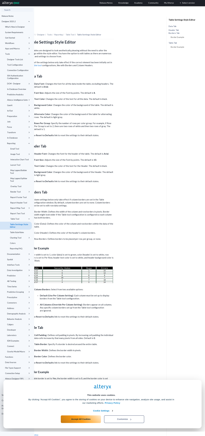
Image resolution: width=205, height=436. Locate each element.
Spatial (18, 259)
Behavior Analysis (18, 319)
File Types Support (17, 368)
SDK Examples (18, 341)
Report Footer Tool (18, 197)
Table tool (71, 57)
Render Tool (20, 192)
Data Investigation (18, 270)
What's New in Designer (15, 27)
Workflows (17, 43)
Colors (13, 243)
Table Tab (173, 43)
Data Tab (172, 26)
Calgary (18, 324)
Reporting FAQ (16, 248)
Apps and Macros (17, 48)
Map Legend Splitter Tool (18, 179)
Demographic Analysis (18, 314)
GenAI (18, 105)
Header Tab (174, 30)
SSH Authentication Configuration (15, 77)
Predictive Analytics (15, 94)
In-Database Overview (16, 89)
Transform (18, 132)
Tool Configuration (15, 65)
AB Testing (18, 281)
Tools (17, 54)
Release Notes (8, 16)
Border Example (177, 37)
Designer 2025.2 (16, 21)
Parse (18, 127)
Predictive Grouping (18, 292)
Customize (124, 423)
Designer (75, 27)
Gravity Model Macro (18, 351)
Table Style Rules (17, 232)
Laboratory (18, 335)
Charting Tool (20, 238)
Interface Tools (18, 265)
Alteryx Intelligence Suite (18, 100)
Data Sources (17, 362)
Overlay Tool (15, 186)
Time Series (18, 286)
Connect (18, 346)
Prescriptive (18, 297)
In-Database (18, 138)
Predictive (18, 275)
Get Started (17, 38)
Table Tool (20, 219)
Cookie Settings (101, 415)
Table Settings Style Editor (19, 225)
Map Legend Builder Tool (18, 171)
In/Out (18, 111)
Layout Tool (15, 165)
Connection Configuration (17, 70)
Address (18, 308)
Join (18, 121)
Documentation (18, 254)
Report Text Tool (17, 213)
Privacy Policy (112, 407)
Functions (17, 357)
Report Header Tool (18, 203)
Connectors (18, 303)
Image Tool (20, 154)
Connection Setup (17, 373)
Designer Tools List (15, 59)
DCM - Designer (18, 83)
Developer (18, 330)
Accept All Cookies (81, 423)
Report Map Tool (20, 208)
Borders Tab (174, 33)
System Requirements (14, 32)
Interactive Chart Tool (19, 159)
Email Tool (14, 149)
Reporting (18, 143)
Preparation (18, 116)
